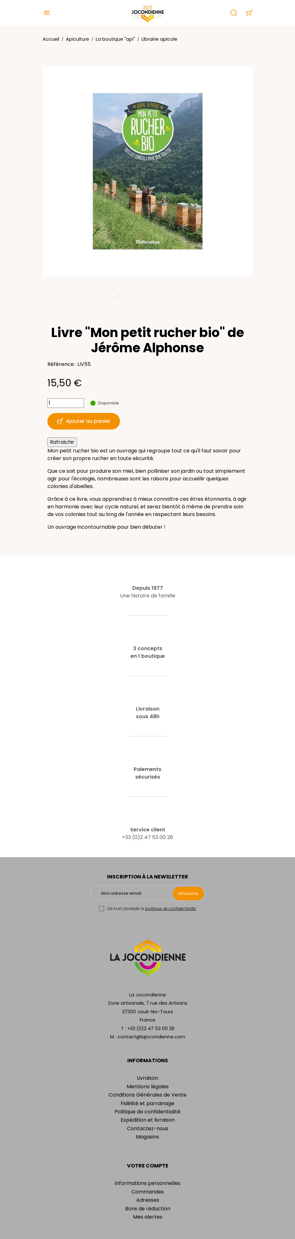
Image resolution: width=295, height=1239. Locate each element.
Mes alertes (147, 1217)
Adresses (147, 1200)
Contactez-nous (147, 1128)
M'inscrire (188, 893)
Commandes (147, 1191)
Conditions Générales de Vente (147, 1094)
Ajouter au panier (83, 421)
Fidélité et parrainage (147, 1103)
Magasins (147, 1136)
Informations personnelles (147, 1183)
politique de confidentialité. (170, 908)
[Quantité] (65, 403)
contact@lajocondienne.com (151, 1037)
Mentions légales (148, 1086)
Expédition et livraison (148, 1120)
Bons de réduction (147, 1208)
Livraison (147, 1078)
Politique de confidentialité (147, 1111)
